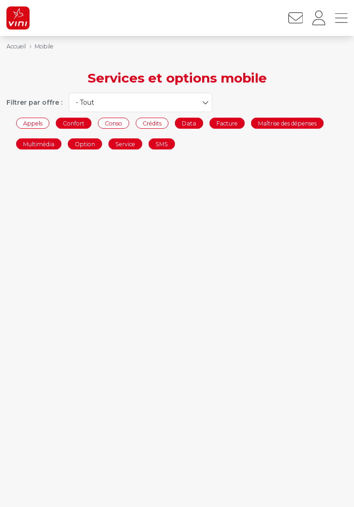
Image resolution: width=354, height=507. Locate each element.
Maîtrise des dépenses (287, 122)
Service (125, 144)
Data (189, 122)
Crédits (152, 122)
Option (85, 144)
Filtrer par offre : (34, 102)
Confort (73, 122)
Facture (227, 122)
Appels (32, 122)
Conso (113, 122)
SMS (162, 144)
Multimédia (38, 144)
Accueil (16, 46)
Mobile (44, 46)
